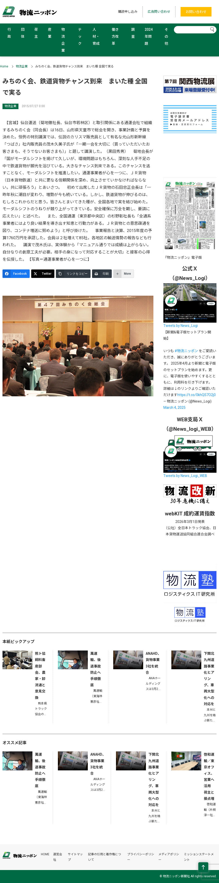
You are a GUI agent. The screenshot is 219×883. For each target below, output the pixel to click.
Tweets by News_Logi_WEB (185, 476)
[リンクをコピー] (73, 273)
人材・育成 (96, 36)
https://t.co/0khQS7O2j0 (196, 395)
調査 (133, 32)
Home (4, 66)
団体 (22, 32)
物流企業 (63, 39)
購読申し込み (127, 11)
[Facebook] (16, 273)
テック (80, 36)
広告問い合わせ (159, 11)
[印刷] (102, 273)
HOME (45, 854)
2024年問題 (149, 36)
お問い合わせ (196, 12)
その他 (166, 36)
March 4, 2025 (174, 408)
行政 (9, 32)
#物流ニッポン (186, 351)
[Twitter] (42, 273)
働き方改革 (115, 36)
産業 (49, 32)
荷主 (36, 32)
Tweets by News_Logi (180, 326)
